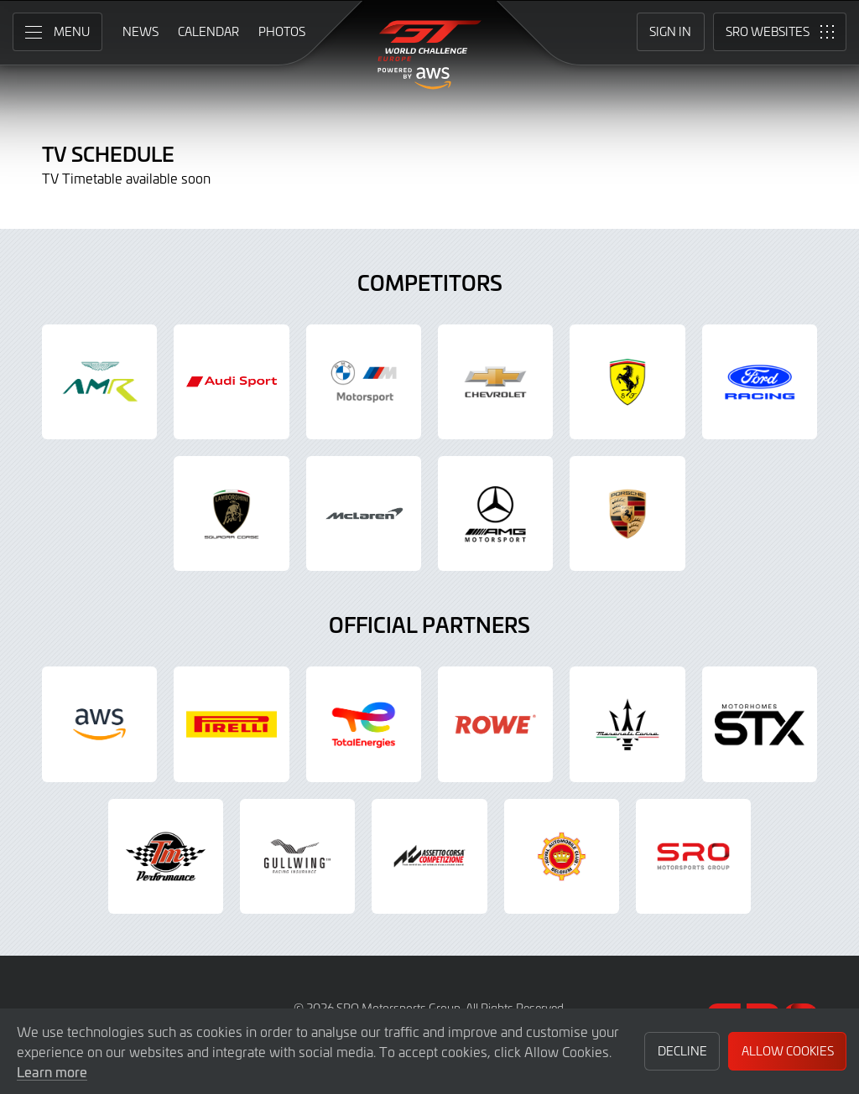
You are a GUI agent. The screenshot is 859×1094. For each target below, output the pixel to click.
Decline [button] (682, 1051)
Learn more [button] (52, 1071)
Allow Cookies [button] (788, 1051)
